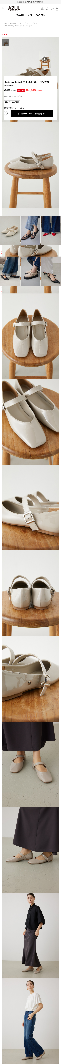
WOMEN (20, 15)
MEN (30, 15)
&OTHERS (40, 15)
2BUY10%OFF (12, 102)
